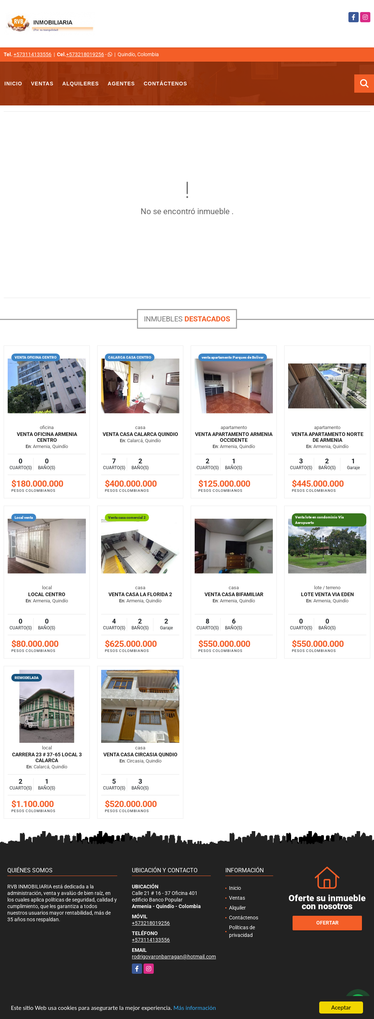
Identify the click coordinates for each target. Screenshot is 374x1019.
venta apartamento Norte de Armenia (327, 437)
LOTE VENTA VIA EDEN (327, 594)
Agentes (121, 83)
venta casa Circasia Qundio (140, 754)
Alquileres (80, 83)
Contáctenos (165, 83)
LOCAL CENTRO (46, 594)
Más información (194, 1008)
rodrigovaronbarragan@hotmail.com (174, 957)
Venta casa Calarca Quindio (140, 434)
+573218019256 (85, 54)
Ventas (42, 83)
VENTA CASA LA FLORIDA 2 (140, 594)
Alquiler (237, 908)
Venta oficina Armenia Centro (47, 437)
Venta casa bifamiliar (234, 594)
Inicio (13, 83)
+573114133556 (32, 54)
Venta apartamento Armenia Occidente (233, 437)
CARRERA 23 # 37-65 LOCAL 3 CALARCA (47, 757)
